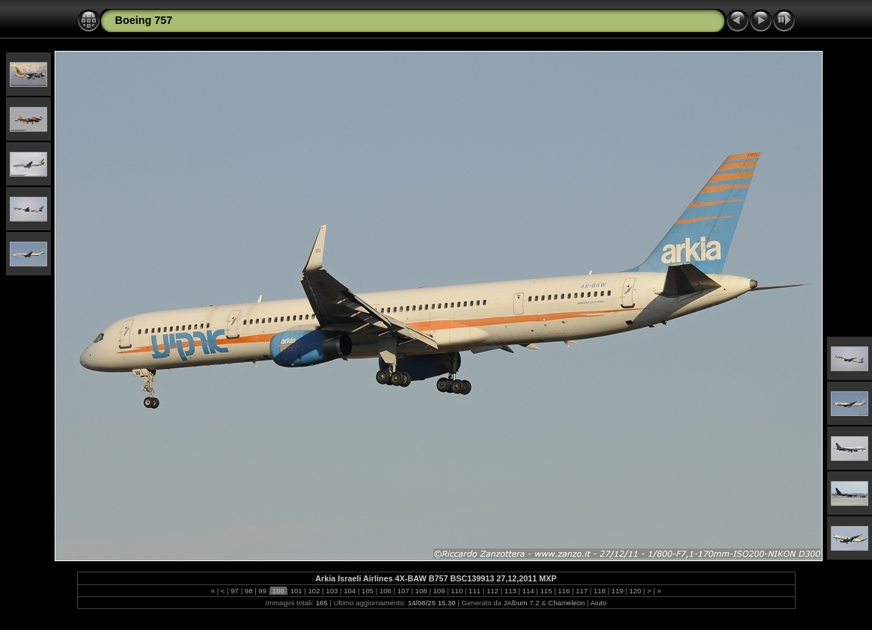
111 (474, 591)
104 (350, 591)
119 (617, 591)
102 (314, 591)
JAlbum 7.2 (522, 603)
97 (235, 591)
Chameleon (566, 603)
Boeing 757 (144, 20)
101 (296, 591)
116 (564, 591)
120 (635, 591)
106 (385, 591)
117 (582, 591)
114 (528, 591)
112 (492, 591)
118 (599, 591)
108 (421, 591)
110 (457, 591)
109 (439, 591)
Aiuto (599, 603)
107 (403, 591)
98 (248, 591)
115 (546, 591)
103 (332, 591)
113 (510, 591)
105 (367, 591)
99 (263, 591)
